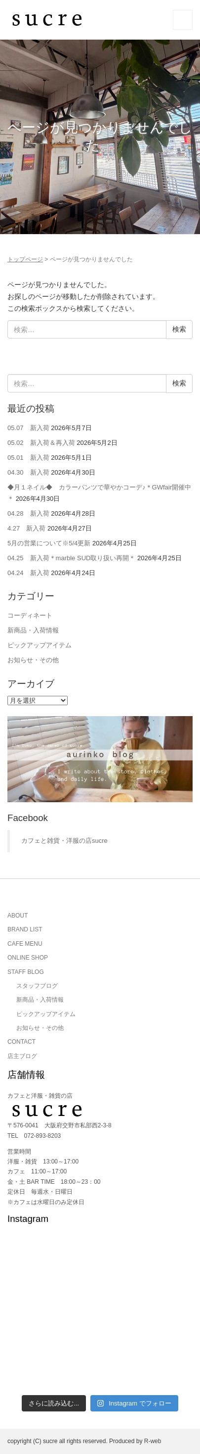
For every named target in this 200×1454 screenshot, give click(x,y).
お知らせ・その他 (33, 660)
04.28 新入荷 (28, 513)
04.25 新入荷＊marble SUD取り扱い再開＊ (71, 558)
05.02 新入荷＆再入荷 (41, 442)
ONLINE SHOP (27, 957)
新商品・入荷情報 (33, 630)
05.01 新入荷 (28, 457)
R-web (152, 1441)
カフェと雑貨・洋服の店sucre (64, 840)
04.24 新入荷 (28, 573)
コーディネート (29, 615)
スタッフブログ (37, 985)
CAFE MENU (24, 943)
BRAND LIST (24, 929)
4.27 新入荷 (26, 528)
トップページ (25, 259)
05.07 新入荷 (28, 428)
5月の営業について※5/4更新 (48, 543)
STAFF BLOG (25, 972)
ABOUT (17, 915)
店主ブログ (22, 1056)
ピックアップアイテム (39, 645)
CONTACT (21, 1041)
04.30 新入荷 (28, 472)
